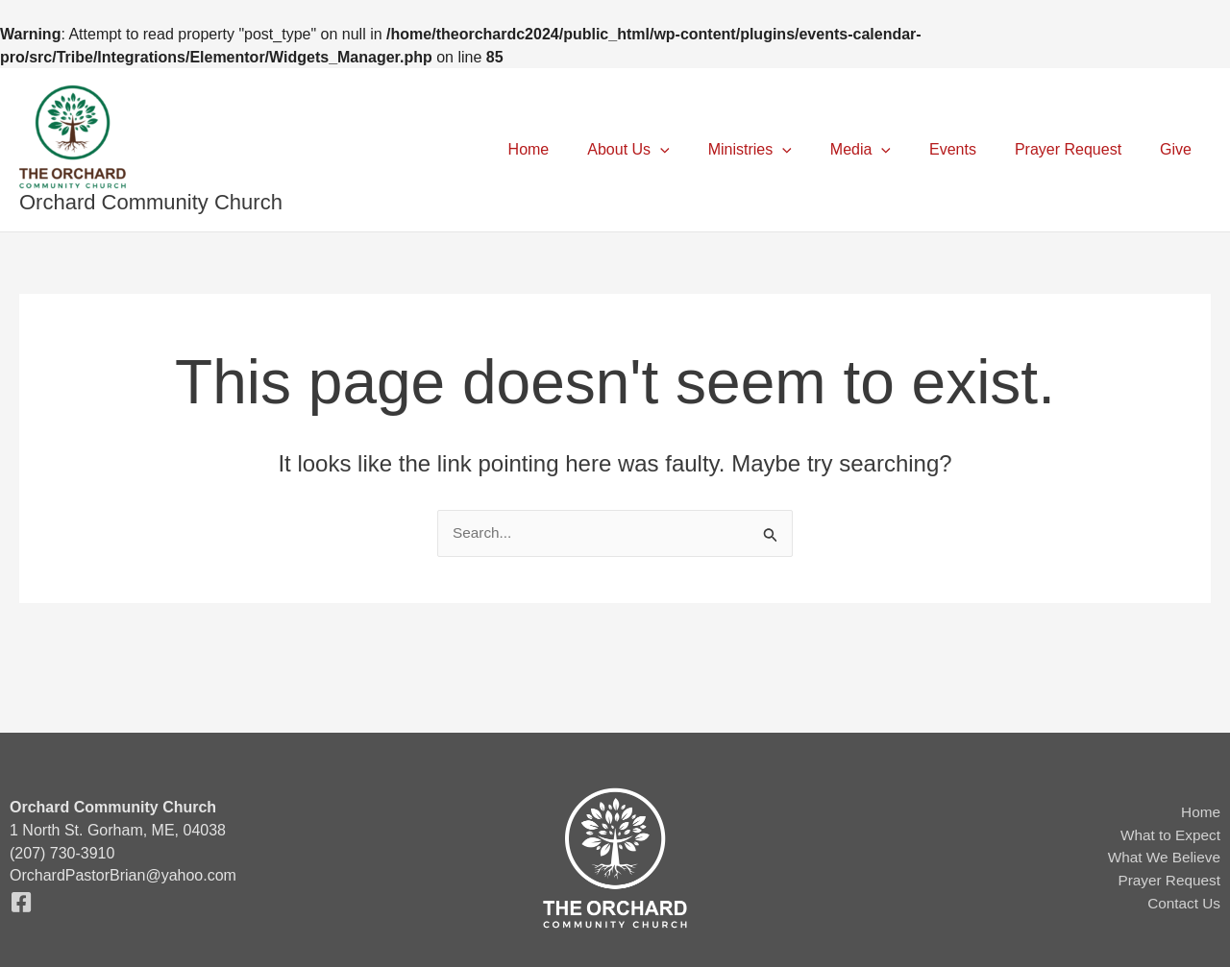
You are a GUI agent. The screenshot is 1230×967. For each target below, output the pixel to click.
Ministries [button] (784, 149)
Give (1179, 149)
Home (579, 149)
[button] (702, 149)
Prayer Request (1079, 149)
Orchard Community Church (151, 202)
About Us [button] (670, 149)
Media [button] (887, 149)
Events (972, 149)
